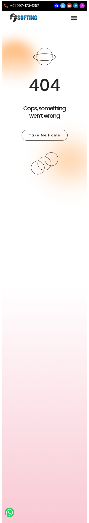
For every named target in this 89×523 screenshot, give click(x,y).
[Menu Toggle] (74, 17)
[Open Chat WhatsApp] (9, 512)
